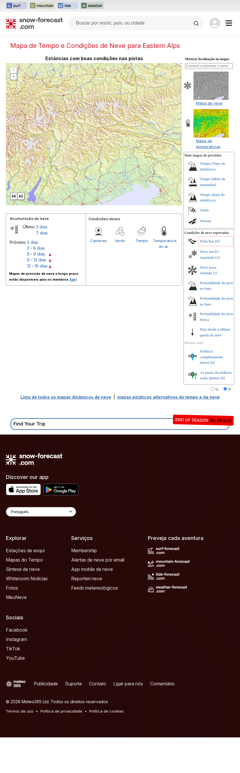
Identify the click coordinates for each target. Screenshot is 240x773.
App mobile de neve (92, 605)
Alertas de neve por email (97, 595)
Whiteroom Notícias (27, 614)
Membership (84, 586)
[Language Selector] (41, 547)
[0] (217, 277)
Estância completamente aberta (211, 392)
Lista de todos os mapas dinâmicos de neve (65, 432)
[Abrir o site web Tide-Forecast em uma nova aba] (67, 6)
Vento (120, 276)
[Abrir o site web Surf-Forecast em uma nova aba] (16, 6)
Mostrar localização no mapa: (207, 95)
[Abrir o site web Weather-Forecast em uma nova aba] (92, 6)
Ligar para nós (128, 719)
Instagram (16, 675)
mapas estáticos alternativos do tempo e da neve (168, 432)
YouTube (15, 693)
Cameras (98, 276)
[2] (217, 293)
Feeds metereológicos (94, 623)
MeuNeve (16, 633)
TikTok (13, 684)
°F (229, 425)
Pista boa (207, 277)
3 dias (41, 262)
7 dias (42, 268)
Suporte (73, 719)
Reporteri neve (86, 614)
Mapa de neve (209, 138)
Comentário (162, 719)
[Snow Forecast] (34, 23)
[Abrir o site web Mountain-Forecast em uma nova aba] (42, 6)
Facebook (17, 665)
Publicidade (46, 719)
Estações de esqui (25, 586)
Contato (97, 719)
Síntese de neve (23, 605)
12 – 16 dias (37, 301)
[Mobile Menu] (229, 23)
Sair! (73, 315)
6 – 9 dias (36, 289)
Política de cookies (106, 746)
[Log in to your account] (215, 23)
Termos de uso (19, 746)
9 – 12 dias (36, 295)
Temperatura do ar (163, 279)
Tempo (142, 276)
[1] (215, 308)
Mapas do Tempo (24, 595)
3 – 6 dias (36, 283)
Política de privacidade (61, 746)
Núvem (205, 256)
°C (217, 425)
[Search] (196, 23)
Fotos (12, 623)
